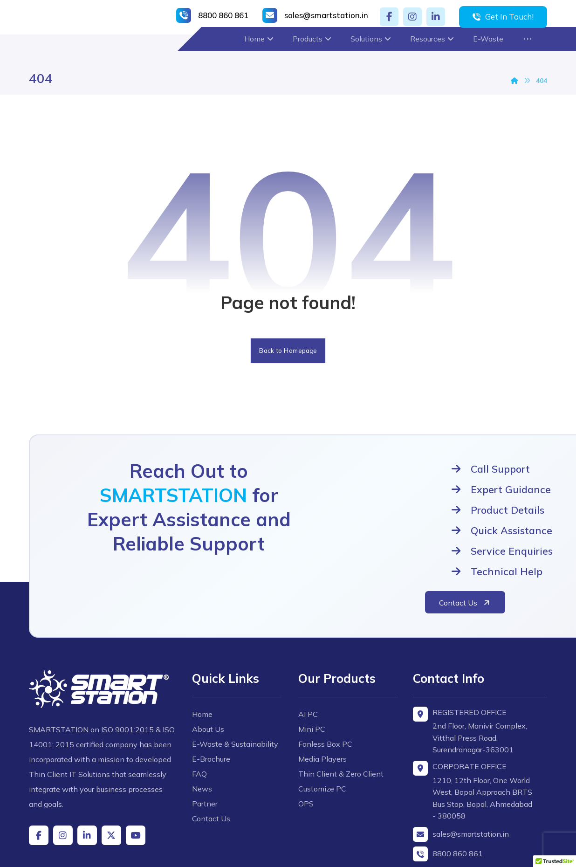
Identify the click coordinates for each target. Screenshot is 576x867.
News (206, 748)
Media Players (322, 704)
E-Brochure (215, 718)
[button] (389, 16)
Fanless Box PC (325, 689)
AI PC (308, 659)
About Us (212, 674)
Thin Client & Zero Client (341, 718)
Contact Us (215, 778)
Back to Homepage (288, 353)
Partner (209, 763)
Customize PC (322, 733)
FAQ (203, 733)
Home (206, 659)
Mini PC (311, 674)
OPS (306, 748)
